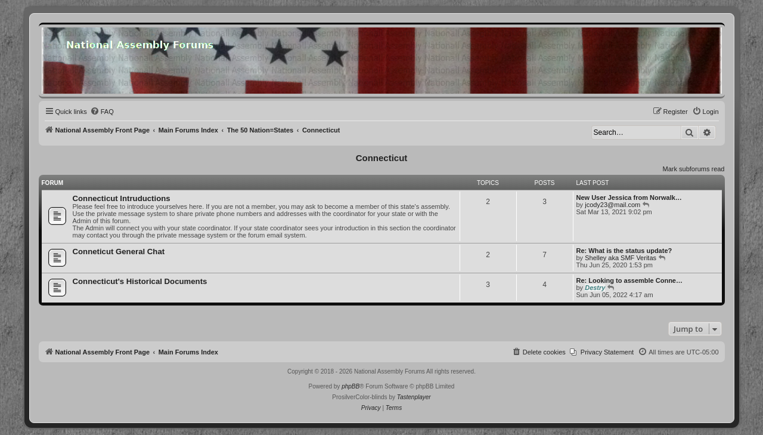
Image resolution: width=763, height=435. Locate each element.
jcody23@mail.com (612, 204)
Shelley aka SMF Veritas (620, 257)
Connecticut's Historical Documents (140, 281)
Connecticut (382, 158)
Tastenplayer (414, 397)
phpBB (350, 386)
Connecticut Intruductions (121, 198)
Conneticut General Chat (119, 251)
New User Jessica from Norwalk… (629, 197)
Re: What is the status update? (624, 250)
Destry (595, 287)
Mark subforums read (694, 168)
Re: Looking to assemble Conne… (629, 280)
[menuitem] (102, 111)
